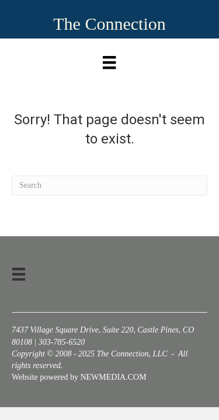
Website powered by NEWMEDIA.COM (79, 377)
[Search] (109, 185)
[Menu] (109, 59)
